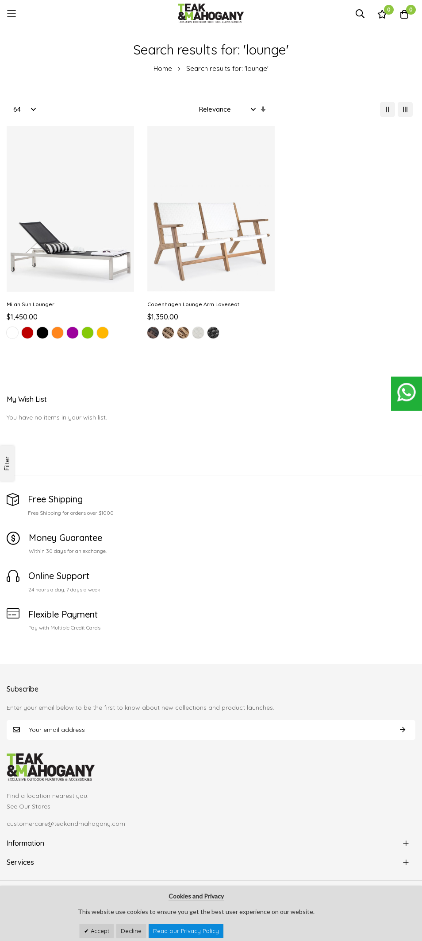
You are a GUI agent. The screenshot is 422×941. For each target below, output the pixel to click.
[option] (12, 332)
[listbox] (70, 334)
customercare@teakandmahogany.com (66, 824)
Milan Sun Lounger (30, 304)
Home (163, 68)
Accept (99, 930)
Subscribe (402, 730)
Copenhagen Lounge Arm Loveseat (193, 304)
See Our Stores (28, 806)
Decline (131, 930)
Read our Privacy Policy (186, 930)
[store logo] (211, 13)
